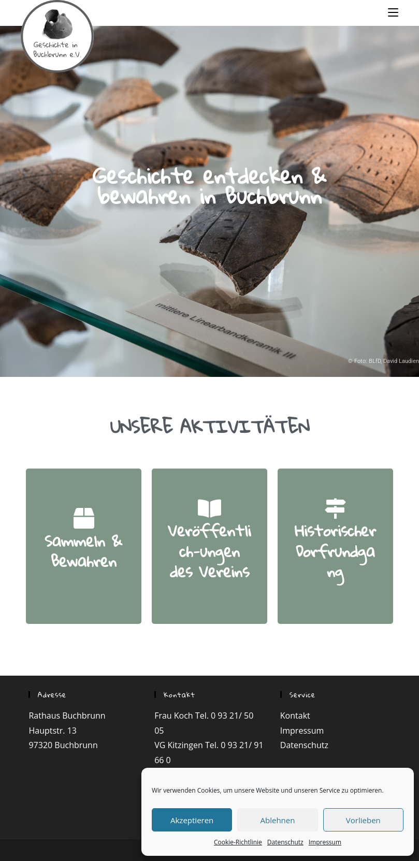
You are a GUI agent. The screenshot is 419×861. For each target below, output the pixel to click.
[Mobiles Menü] (393, 12)
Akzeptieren (191, 820)
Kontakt (295, 715)
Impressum (325, 842)
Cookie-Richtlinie (238, 842)
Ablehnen (278, 820)
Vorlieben (363, 820)
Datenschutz (285, 842)
